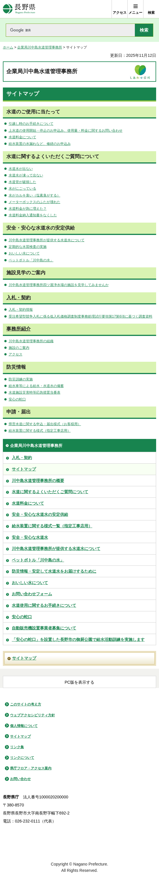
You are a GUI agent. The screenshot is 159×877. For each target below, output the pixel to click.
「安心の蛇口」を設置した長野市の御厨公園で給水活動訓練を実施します (78, 639)
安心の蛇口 (17, 399)
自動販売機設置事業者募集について (44, 628)
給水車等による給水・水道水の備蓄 (36, 386)
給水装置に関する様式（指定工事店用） (40, 431)
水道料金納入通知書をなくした (33, 215)
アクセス (15, 354)
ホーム (8, 47)
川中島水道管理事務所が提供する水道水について (47, 240)
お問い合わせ (20, 779)
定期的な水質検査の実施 (28, 247)
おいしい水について (24, 253)
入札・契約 (18, 297)
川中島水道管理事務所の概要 (38, 480)
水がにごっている (22, 188)
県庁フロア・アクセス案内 (30, 768)
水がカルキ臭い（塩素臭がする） (34, 195)
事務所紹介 (18, 329)
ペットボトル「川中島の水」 (31, 260)
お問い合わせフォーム (32, 594)
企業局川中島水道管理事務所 (39, 47)
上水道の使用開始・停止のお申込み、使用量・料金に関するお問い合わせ (65, 131)
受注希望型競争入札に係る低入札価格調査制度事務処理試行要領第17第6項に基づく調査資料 (80, 316)
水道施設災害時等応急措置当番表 (34, 392)
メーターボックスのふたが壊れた (34, 202)
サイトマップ (24, 469)
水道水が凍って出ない (26, 175)
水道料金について (22, 137)
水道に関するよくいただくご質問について (50, 491)
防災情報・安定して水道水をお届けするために (54, 571)
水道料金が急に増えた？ (28, 209)
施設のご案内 (19, 348)
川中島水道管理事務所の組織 (31, 341)
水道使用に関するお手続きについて (44, 605)
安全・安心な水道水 (30, 537)
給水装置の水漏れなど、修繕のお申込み (40, 144)
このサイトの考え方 (25, 704)
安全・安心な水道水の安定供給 (40, 514)
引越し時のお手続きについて (31, 124)
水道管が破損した (22, 182)
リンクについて (22, 758)
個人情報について (24, 726)
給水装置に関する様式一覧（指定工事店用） (52, 526)
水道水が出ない (21, 169)
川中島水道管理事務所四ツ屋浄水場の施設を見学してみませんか (59, 285)
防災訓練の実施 (21, 379)
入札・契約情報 (21, 310)
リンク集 (17, 747)
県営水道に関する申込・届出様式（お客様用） (45, 424)
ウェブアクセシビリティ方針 (32, 715)
